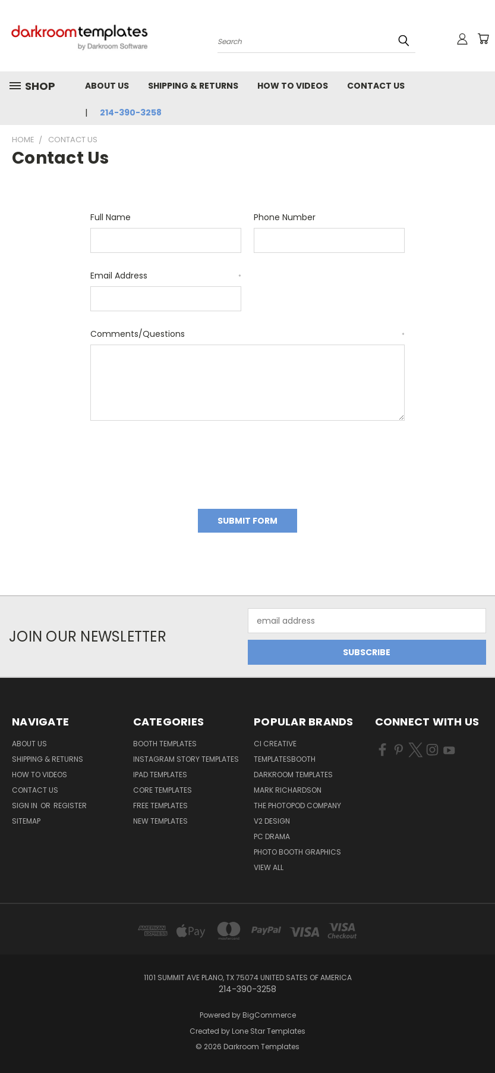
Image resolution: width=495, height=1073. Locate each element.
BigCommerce (269, 1015)
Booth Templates (165, 744)
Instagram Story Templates (186, 759)
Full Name (110, 217)
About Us (107, 86)
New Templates (160, 821)
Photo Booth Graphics (297, 852)
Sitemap (26, 821)
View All (268, 867)
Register (70, 805)
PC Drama (272, 836)
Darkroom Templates (293, 774)
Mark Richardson (287, 790)
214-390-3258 (131, 112)
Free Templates (160, 805)
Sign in (25, 805)
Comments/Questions (247, 334)
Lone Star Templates (268, 1031)
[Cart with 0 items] (483, 39)
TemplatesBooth (285, 759)
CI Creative (275, 744)
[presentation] (180, 460)
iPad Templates (160, 774)
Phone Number (285, 217)
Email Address (165, 275)
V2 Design (272, 821)
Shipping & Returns (193, 86)
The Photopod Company (297, 805)
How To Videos (292, 86)
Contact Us (376, 86)
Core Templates (162, 790)
